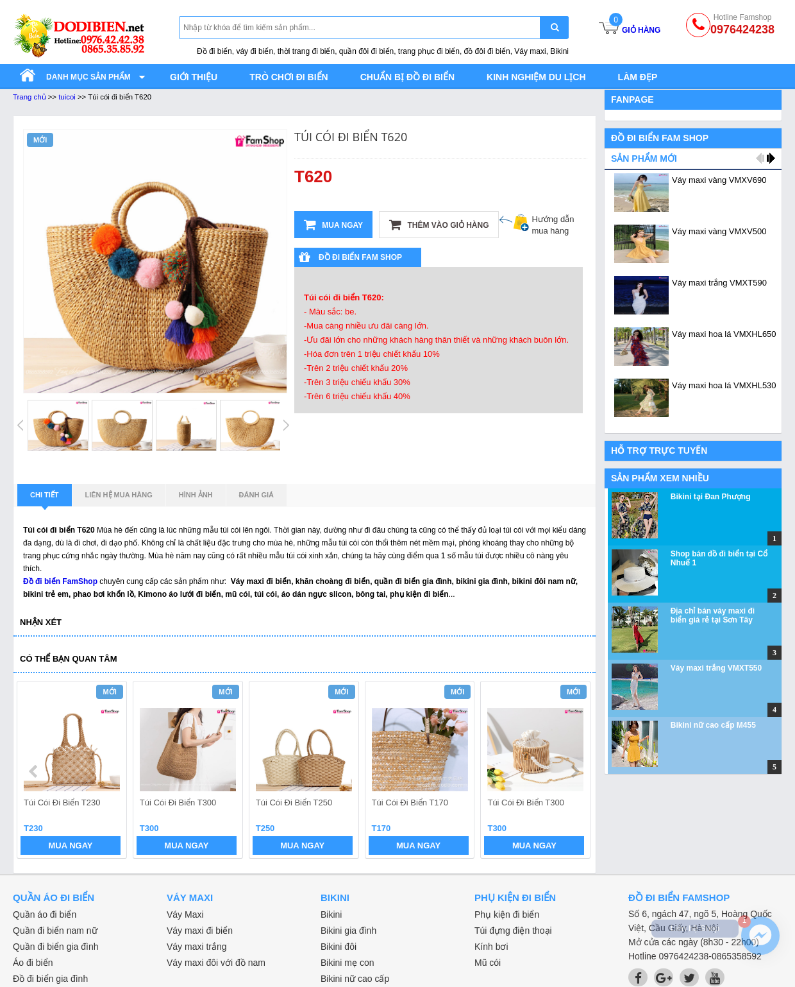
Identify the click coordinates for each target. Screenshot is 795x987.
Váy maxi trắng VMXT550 (716, 668)
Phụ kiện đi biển (506, 914)
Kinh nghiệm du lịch (536, 77)
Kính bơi (491, 946)
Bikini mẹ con (347, 962)
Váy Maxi (185, 914)
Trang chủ (29, 97)
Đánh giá (256, 495)
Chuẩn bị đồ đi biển (407, 77)
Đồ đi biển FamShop (60, 581)
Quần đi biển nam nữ (55, 930)
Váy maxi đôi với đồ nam (216, 962)
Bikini (331, 914)
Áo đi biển (33, 962)
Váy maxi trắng (197, 946)
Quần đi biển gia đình (56, 946)
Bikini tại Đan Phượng (711, 496)
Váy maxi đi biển (200, 930)
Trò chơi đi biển (288, 77)
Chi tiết (44, 498)
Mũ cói (487, 962)
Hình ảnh (196, 495)
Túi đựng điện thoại (513, 930)
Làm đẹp (638, 77)
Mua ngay (333, 224)
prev (34, 771)
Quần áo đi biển (44, 914)
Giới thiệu (193, 77)
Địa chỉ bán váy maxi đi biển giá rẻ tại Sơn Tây (713, 615)
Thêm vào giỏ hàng (439, 224)
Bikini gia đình (348, 930)
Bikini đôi (338, 946)
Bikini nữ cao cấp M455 (713, 725)
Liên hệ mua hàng (119, 495)
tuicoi (67, 97)
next (575, 771)
